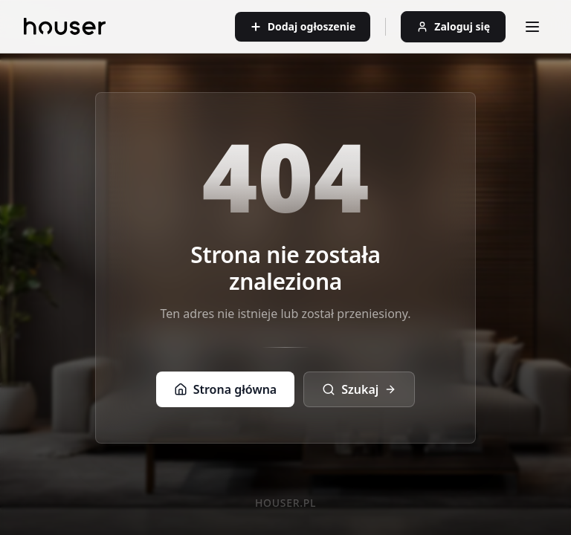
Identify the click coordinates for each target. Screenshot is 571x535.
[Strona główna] (65, 26)
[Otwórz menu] (532, 27)
